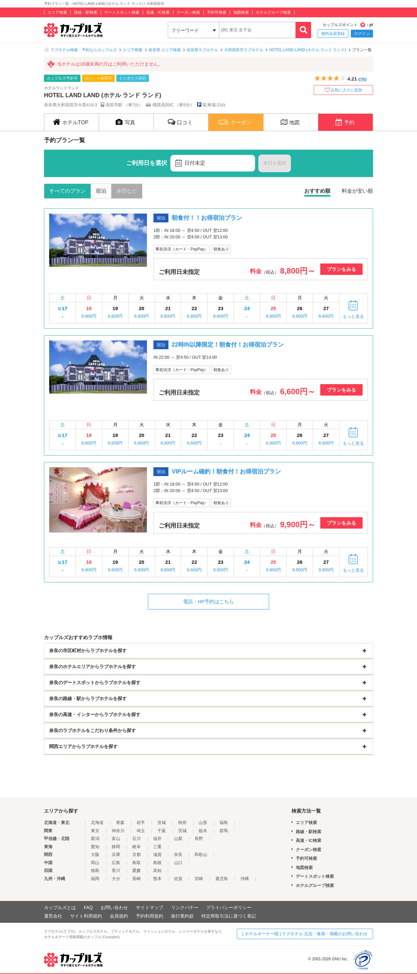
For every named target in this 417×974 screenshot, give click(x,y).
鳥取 (136, 862)
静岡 (116, 846)
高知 (157, 870)
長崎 (136, 878)
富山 (116, 838)
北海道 (97, 822)
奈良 (178, 854)
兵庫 (116, 854)
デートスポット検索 (121, 12)
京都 (136, 854)
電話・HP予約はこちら (208, 601)
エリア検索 (57, 12)
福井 (157, 838)
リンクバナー (184, 907)
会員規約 (119, 916)
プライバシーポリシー (229, 907)
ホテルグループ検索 (273, 12)
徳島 (95, 870)
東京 (95, 830)
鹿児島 (221, 878)
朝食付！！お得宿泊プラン (207, 218)
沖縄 (244, 878)
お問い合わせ (114, 907)
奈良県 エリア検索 (165, 50)
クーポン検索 (188, 12)
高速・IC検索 (158, 12)
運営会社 (53, 916)
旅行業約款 (182, 916)
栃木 (203, 830)
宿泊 (101, 191)
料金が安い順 (357, 191)
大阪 (95, 854)
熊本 (157, 878)
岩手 (141, 822)
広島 (116, 862)
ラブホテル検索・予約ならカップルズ (83, 50)
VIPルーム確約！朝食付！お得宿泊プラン (226, 471)
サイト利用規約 (86, 916)
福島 (224, 822)
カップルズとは (60, 907)
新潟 (95, 838)
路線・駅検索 (85, 12)
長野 (198, 838)
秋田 (182, 822)
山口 (178, 862)
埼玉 (141, 830)
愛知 (95, 846)
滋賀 (157, 854)
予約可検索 (216, 12)
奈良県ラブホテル (202, 50)
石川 (136, 838)
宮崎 (198, 878)
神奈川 (118, 830)
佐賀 (178, 878)
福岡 (95, 878)
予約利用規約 (149, 916)
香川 (116, 870)
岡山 (95, 862)
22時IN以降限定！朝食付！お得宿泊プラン (228, 344)
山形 (203, 822)
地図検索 (241, 12)
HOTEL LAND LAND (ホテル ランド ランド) (307, 50)
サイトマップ (149, 907)
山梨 (178, 838)
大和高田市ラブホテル (243, 50)
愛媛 (136, 870)
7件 (362, 79)
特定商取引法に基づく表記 (228, 916)
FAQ (88, 907)
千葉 (161, 830)
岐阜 (136, 846)
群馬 (224, 830)
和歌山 (200, 854)
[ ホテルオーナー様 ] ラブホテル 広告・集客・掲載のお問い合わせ (305, 933)
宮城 (161, 822)
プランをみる (341, 269)
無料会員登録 (333, 33)
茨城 (182, 830)
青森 (120, 822)
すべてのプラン (67, 191)
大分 (116, 878)
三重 (157, 846)
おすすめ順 (317, 191)
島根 (157, 862)
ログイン (362, 33)
